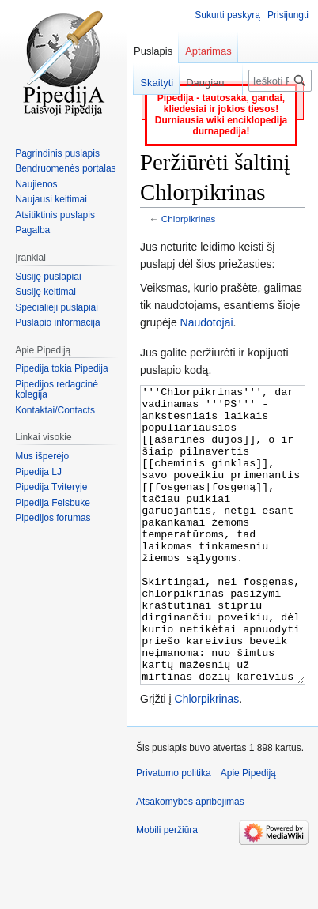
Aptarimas (208, 51)
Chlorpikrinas (188, 218)
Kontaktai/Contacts (55, 410)
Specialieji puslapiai (56, 307)
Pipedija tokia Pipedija (61, 368)
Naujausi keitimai (51, 199)
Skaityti (148, 83)
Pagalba (32, 230)
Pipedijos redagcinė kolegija (56, 390)
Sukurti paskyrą (227, 15)
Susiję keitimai (45, 291)
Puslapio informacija (57, 322)
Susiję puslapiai (48, 276)
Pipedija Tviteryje (51, 486)
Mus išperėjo (42, 456)
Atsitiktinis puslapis (55, 215)
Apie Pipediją (248, 832)
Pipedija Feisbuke (52, 502)
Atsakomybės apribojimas (190, 860)
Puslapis (153, 51)
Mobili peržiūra (167, 889)
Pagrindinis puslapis (57, 153)
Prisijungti (288, 15)
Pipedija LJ (38, 471)
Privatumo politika (173, 832)
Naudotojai (206, 322)
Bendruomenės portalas (65, 168)
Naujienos (36, 184)
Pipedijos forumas (52, 517)
